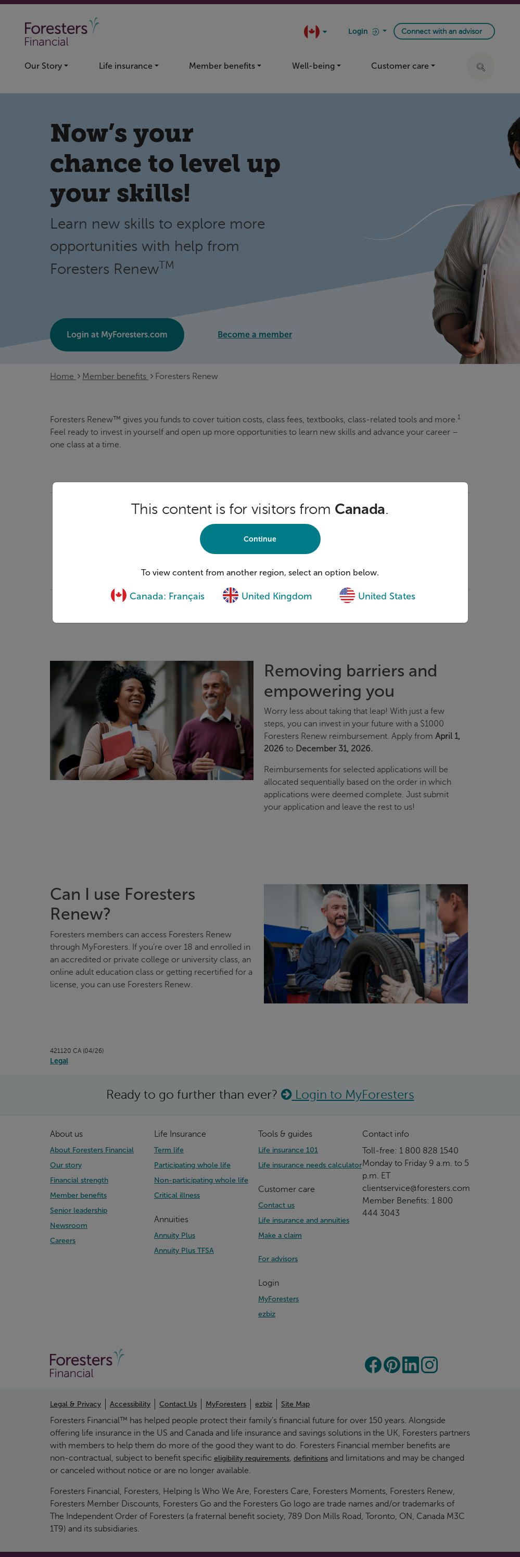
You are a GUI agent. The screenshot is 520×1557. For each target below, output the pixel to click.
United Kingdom (267, 596)
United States (377, 596)
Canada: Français (157, 596)
